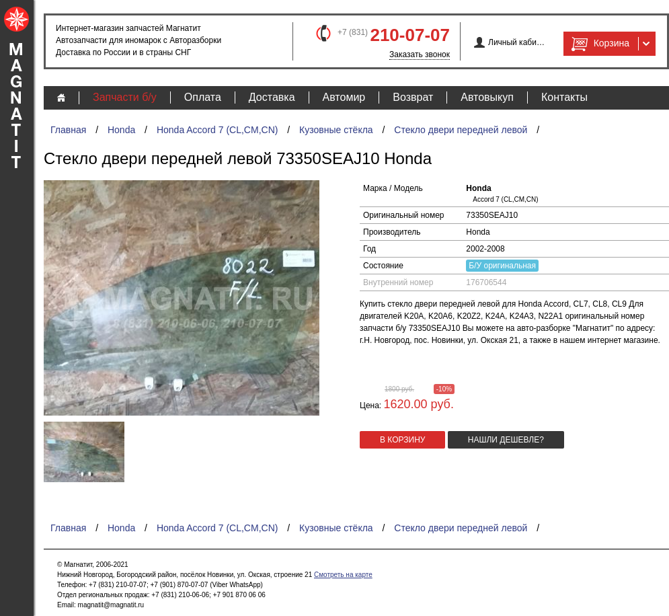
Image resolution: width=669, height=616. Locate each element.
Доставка (272, 97)
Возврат (413, 97)
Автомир (344, 97)
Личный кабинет (516, 42)
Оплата (202, 97)
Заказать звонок (419, 54)
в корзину (402, 440)
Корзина (599, 44)
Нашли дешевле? (506, 440)
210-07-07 (410, 35)
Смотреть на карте (343, 574)
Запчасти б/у (125, 97)
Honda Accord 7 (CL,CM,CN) (217, 129)
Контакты (564, 97)
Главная (68, 129)
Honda (121, 129)
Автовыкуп (487, 97)
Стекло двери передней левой (460, 129)
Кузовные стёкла (336, 129)
